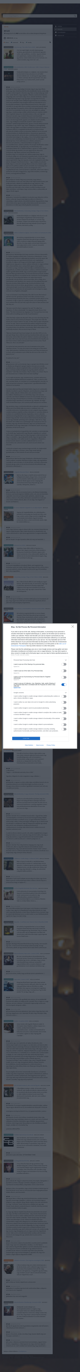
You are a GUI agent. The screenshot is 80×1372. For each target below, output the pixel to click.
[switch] (63, 664)
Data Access (40, 745)
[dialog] (40, 686)
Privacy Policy (51, 745)
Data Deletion (29, 745)
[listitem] (40, 660)
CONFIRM (26, 738)
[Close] (73, 627)
